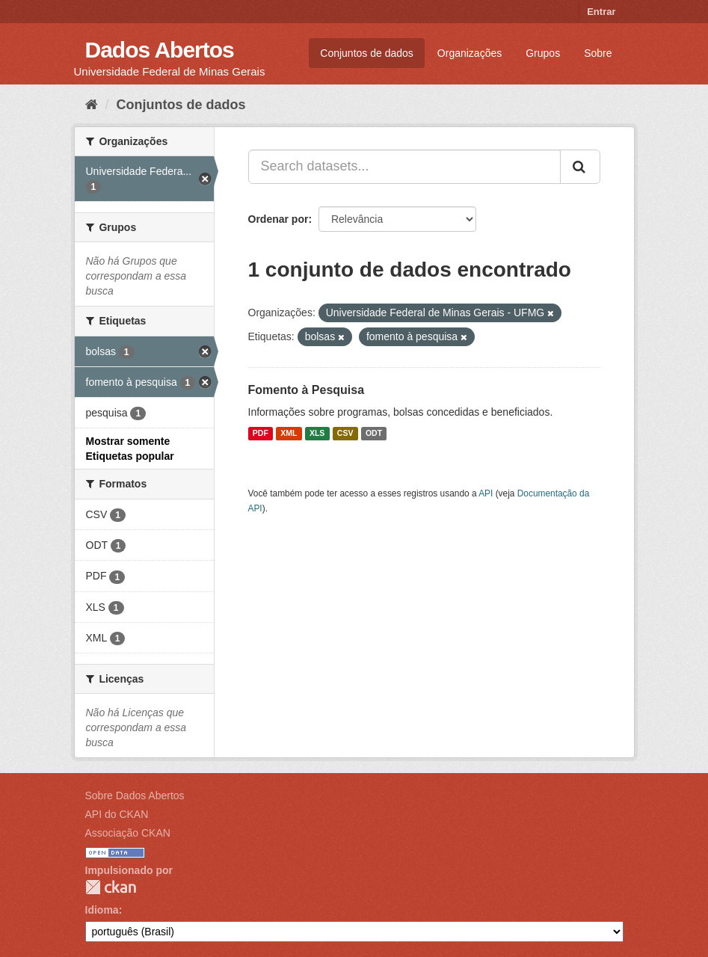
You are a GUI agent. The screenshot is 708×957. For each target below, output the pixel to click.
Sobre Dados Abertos (135, 795)
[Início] (91, 104)
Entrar (601, 11)
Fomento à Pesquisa (306, 390)
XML (288, 433)
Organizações (469, 53)
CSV (345, 433)
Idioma (102, 910)
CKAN (110, 887)
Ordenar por (278, 219)
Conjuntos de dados (366, 53)
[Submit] (580, 167)
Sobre (598, 53)
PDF (260, 433)
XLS (317, 433)
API (485, 493)
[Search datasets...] (404, 167)
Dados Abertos (159, 49)
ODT (374, 433)
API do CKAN (117, 814)
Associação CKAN (127, 833)
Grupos (543, 53)
